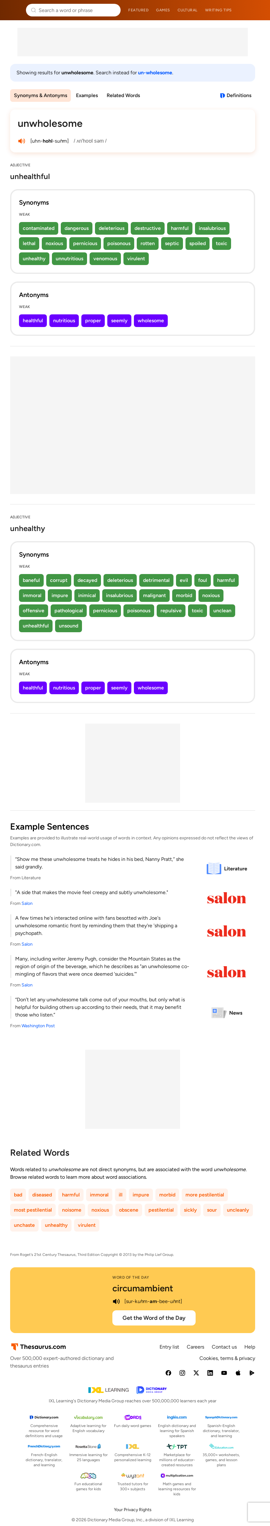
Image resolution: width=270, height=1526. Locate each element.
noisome (71, 1210)
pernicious (85, 243)
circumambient (142, 1288)
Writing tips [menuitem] (218, 10)
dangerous (77, 228)
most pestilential (33, 1210)
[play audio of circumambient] (116, 1301)
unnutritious (69, 259)
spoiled (197, 243)
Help (249, 1347)
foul (202, 580)
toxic (221, 243)
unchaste (24, 1225)
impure (60, 595)
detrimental (156, 580)
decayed (87, 580)
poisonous (118, 243)
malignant (154, 595)
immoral (32, 595)
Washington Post (38, 1026)
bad (18, 1195)
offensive (33, 611)
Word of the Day (130, 1277)
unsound (68, 626)
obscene (128, 1210)
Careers (195, 1347)
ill (120, 1195)
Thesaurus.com (14, 10)
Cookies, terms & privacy (227, 1358)
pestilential (161, 1210)
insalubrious (212, 228)
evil (184, 580)
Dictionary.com (256, 10)
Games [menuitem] (163, 10)
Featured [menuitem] (138, 10)
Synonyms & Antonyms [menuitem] (40, 95)
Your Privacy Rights (133, 1509)
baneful (31, 580)
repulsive (171, 611)
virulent (136, 259)
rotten (148, 243)
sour (212, 1210)
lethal (29, 243)
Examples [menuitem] (87, 95)
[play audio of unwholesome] (21, 141)
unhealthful (36, 626)
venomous (105, 259)
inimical (87, 595)
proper (93, 321)
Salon (27, 903)
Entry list (169, 1347)
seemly (119, 321)
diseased (42, 1195)
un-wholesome (155, 73)
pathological (68, 611)
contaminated (38, 228)
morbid (184, 595)
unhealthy (34, 259)
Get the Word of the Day (153, 1317)
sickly (190, 1210)
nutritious (64, 321)
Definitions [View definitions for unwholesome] (239, 95)
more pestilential (204, 1195)
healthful (33, 321)
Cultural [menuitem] (188, 10)
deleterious (111, 228)
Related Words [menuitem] (123, 95)
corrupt (58, 580)
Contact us (224, 1347)
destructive (148, 228)
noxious (54, 243)
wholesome (151, 321)
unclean (222, 611)
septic (172, 243)
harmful (180, 228)
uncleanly (238, 1210)
